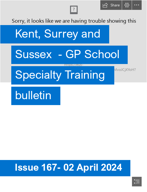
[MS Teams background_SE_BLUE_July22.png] (73, 57)
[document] (73, 96)
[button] (111, 5)
